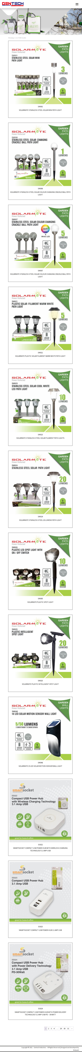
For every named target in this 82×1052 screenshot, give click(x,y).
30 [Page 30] (64, 1028)
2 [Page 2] (48, 1028)
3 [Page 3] (51, 1028)
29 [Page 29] (61, 1028)
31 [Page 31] (68, 1028)
